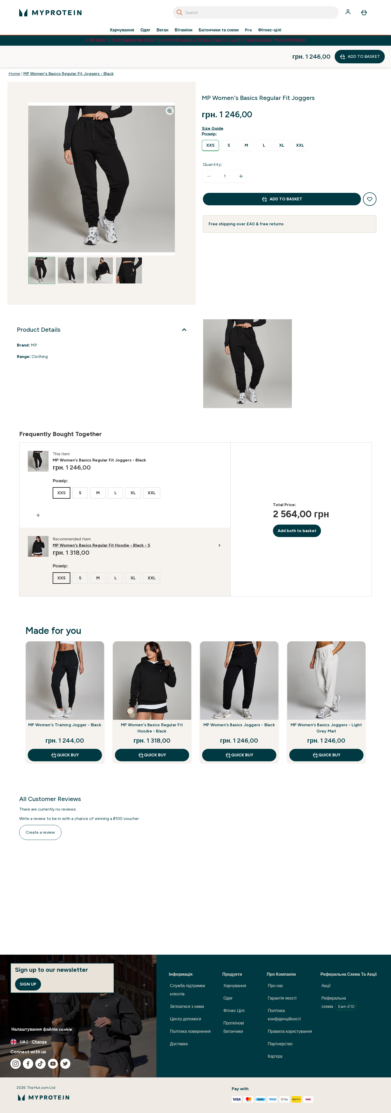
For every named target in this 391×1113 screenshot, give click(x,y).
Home (14, 51)
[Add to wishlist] (369, 177)
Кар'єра (275, 1056)
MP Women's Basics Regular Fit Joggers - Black (68, 51)
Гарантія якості (282, 998)
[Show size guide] (213, 107)
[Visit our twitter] (65, 1063)
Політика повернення (190, 1031)
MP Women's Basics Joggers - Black (239, 703)
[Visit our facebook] (28, 1063)
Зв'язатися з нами (187, 1006)
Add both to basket (297, 508)
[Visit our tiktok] (40, 1063)
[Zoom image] (170, 89)
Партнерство (280, 1043)
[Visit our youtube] (53, 1063)
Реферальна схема (338, 1003)
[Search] (179, 12)
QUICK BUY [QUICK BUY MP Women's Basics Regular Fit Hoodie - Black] (152, 733)
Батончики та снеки (219, 30)
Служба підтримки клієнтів (187, 989)
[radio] (210, 123)
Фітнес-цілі (269, 30)
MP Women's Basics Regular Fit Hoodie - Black (152, 706)
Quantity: (213, 142)
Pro (248, 30)
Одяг (145, 30)
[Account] (348, 12)
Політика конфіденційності (284, 1014)
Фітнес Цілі (233, 1010)
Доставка (179, 1043)
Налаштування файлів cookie (41, 1029)
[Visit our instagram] (15, 1063)
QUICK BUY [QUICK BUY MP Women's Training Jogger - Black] (65, 733)
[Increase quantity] (241, 154)
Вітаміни (184, 30)
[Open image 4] (128, 248)
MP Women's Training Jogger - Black (64, 703)
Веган (162, 30)
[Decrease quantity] (209, 154)
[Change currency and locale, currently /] (78, 1042)
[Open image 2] (70, 248)
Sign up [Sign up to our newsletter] (28, 984)
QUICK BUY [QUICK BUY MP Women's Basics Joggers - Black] (239, 733)
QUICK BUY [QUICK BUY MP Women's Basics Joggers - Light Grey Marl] (326, 733)
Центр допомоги (185, 1018)
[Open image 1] (41, 248)
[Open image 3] (99, 248)
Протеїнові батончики (233, 1027)
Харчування (122, 30)
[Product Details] (103, 307)
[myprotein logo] (50, 12)
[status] (225, 154)
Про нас (275, 985)
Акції (326, 985)
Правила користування (290, 1031)
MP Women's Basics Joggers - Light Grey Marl (326, 706)
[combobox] (256, 12)
